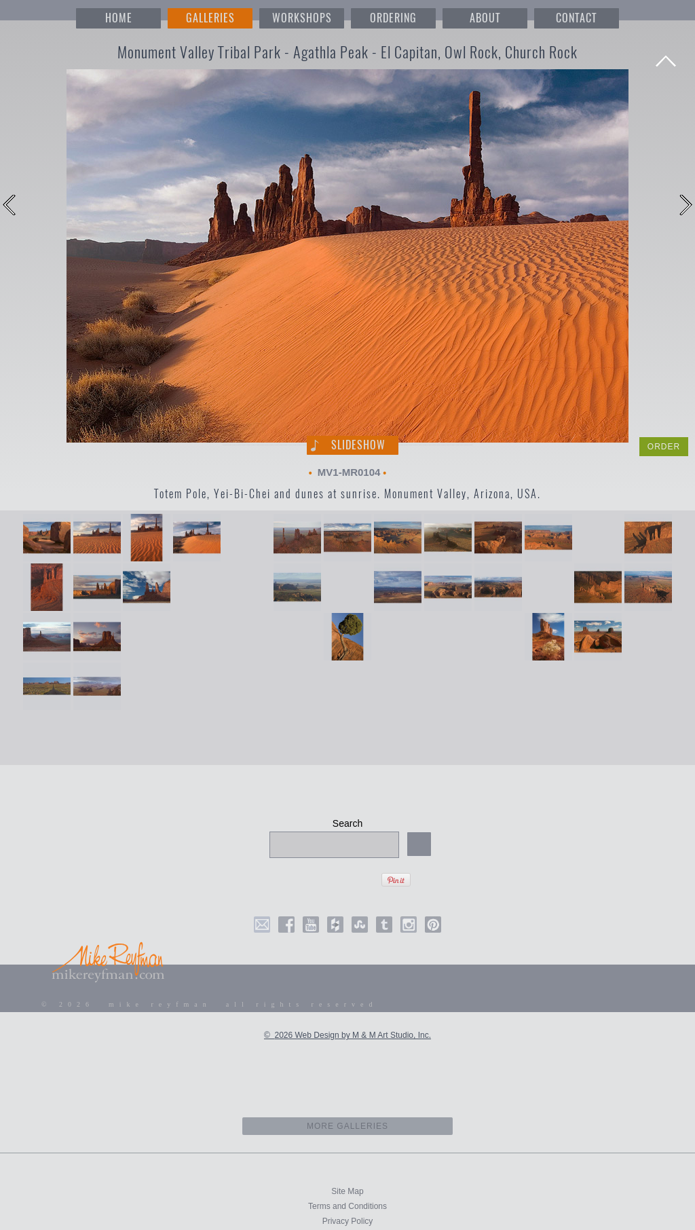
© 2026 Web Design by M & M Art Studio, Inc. (347, 1035)
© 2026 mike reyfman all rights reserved (209, 1004)
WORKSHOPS (302, 18)
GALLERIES (210, 18)
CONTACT (576, 18)
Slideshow (358, 445)
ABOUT (485, 18)
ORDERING (393, 18)
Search (347, 823)
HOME (118, 18)
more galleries (348, 1126)
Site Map (347, 1191)
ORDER (663, 446)
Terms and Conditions (347, 1206)
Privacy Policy (347, 1221)
